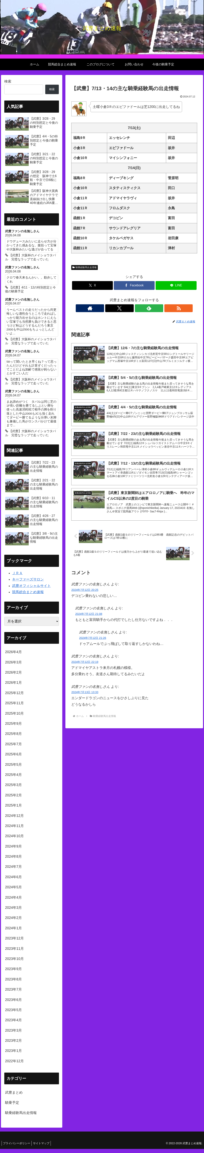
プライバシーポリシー (17, 1147)
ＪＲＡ (17, 577)
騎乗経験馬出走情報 (84, 267)
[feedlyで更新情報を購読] (139, 308)
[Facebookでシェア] (134, 285)
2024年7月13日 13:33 (84, 695)
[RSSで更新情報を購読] (148, 308)
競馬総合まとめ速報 (28, 596)
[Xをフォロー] (130, 308)
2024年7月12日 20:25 (84, 593)
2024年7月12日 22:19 (84, 665)
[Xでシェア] (92, 285)
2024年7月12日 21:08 (88, 617)
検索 (7, 81)
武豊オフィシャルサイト (31, 590)
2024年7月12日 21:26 (92, 641)
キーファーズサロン (28, 583)
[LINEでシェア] (176, 285)
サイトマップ (43, 1147)
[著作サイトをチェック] (121, 308)
